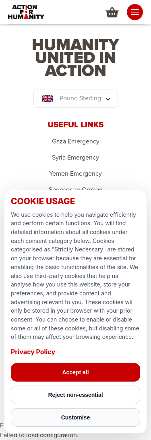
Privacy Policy (33, 352)
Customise (75, 417)
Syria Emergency (75, 158)
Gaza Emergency (75, 141)
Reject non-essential (75, 395)
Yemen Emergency (75, 174)
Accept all (75, 372)
